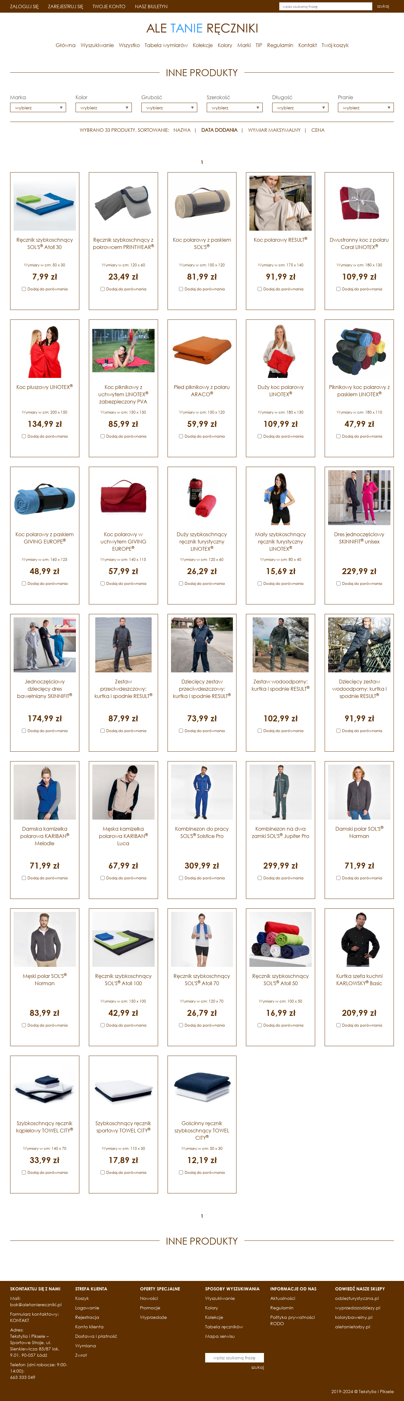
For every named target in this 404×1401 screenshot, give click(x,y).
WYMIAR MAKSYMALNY (274, 130)
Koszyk (82, 1298)
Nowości (149, 1298)
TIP (259, 45)
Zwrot (81, 1355)
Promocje (150, 1308)
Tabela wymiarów (166, 45)
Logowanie (87, 1308)
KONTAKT (19, 1320)
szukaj (383, 6)
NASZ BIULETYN (151, 6)
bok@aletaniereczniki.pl (36, 1304)
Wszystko (129, 45)
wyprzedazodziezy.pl (357, 1308)
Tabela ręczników (224, 1327)
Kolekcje (203, 45)
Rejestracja (87, 1317)
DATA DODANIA (219, 130)
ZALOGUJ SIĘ (24, 6)
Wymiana (85, 1346)
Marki (244, 45)
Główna (66, 45)
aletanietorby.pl (352, 1327)
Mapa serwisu (220, 1336)
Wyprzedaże (153, 1317)
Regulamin (280, 45)
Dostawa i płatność (96, 1336)
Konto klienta (89, 1327)
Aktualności (282, 1298)
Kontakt (307, 45)
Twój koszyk (335, 45)
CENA (318, 130)
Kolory (225, 45)
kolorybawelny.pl (353, 1317)
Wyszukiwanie (97, 45)
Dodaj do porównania (48, 289)
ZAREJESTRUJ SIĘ (65, 6)
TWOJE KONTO (109, 6)
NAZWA (182, 130)
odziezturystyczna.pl (357, 1298)
